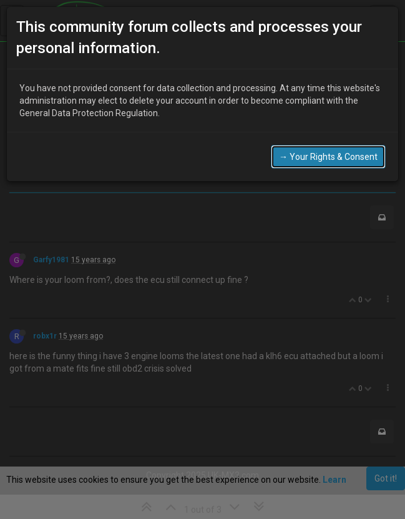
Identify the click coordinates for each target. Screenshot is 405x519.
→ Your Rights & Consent (328, 157)
